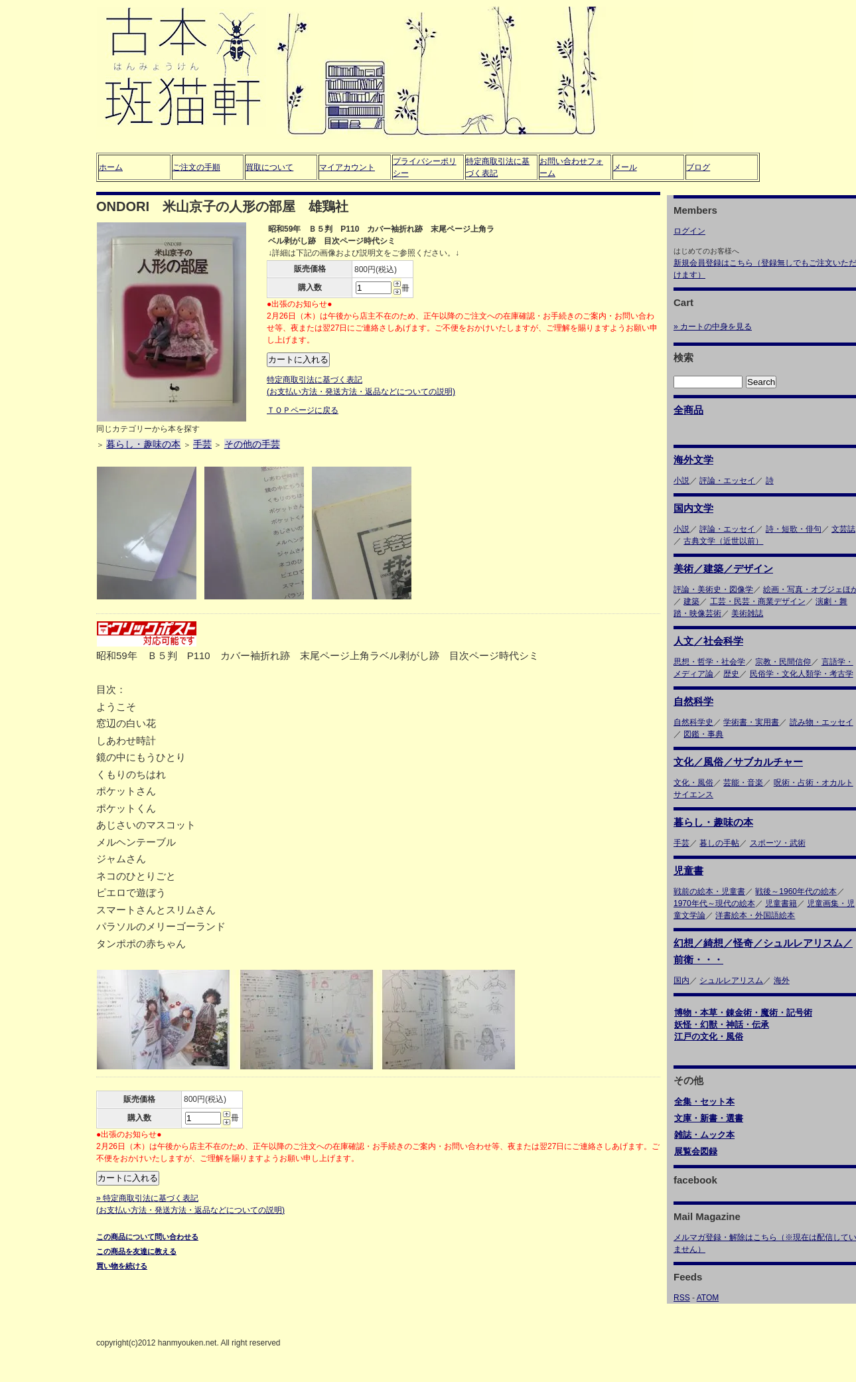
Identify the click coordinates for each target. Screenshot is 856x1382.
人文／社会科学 (708, 641)
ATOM (708, 1297)
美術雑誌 (747, 613)
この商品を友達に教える (136, 1251)
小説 (681, 480)
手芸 (202, 444)
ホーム (111, 167)
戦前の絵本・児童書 (709, 891)
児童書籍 (781, 903)
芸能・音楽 (743, 782)
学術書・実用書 (751, 722)
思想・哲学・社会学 (709, 661)
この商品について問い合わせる (147, 1237)
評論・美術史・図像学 (713, 589)
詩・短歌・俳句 (793, 529)
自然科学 (693, 701)
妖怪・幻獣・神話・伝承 (721, 1025)
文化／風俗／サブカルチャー (738, 761)
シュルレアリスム (731, 980)
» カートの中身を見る (713, 326)
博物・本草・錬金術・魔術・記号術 (743, 1013)
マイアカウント (347, 167)
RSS (682, 1297)
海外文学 (693, 459)
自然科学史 (693, 722)
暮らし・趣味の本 (143, 444)
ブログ (698, 167)
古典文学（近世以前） (723, 541)
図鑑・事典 (703, 734)
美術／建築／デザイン (723, 568)
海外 (782, 980)
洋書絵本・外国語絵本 (755, 915)
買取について (269, 167)
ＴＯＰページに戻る (302, 410)
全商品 (688, 410)
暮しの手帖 (719, 843)
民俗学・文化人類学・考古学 (801, 673)
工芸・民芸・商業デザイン (758, 601)
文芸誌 (843, 529)
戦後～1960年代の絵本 (796, 891)
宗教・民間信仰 (783, 661)
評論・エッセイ (727, 480)
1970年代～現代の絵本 (714, 903)
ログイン (689, 231)
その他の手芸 (252, 444)
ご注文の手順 (196, 167)
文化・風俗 (693, 782)
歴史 (731, 673)
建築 (691, 601)
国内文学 (693, 508)
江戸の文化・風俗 (708, 1036)
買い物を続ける (121, 1266)
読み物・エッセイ (821, 722)
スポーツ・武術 (778, 843)
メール (625, 167)
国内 (681, 980)
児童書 (688, 870)
